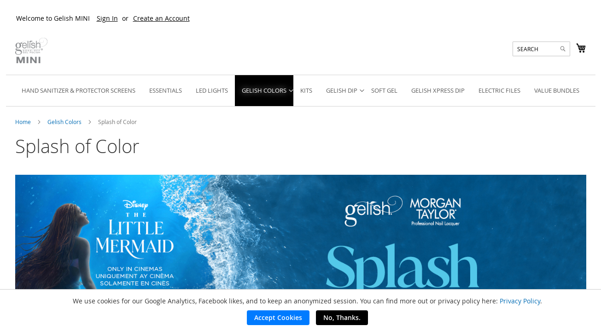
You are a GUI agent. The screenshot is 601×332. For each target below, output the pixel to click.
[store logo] (31, 50)
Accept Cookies (278, 317)
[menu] (300, 90)
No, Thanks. (342, 317)
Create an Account (161, 18)
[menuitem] (78, 90)
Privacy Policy (520, 300)
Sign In (107, 18)
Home (23, 121)
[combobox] (541, 49)
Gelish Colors (65, 121)
